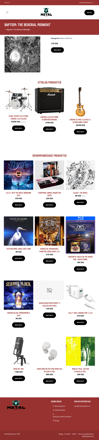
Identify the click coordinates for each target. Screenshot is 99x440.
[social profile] (12, 2)
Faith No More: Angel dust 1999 (19, 249)
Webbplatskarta (88, 436)
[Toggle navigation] (7, 12)
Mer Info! (57, 50)
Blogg (57, 421)
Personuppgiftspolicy (86, 434)
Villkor (74, 434)
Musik (62, 38)
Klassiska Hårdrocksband (62, 417)
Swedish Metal (60, 410)
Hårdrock (68, 38)
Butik (89, 12)
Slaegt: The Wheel (80, 193)
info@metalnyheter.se (86, 2)
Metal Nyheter (60, 406)
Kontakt (67, 434)
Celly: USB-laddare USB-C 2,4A (80, 313)
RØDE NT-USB (18, 369)
